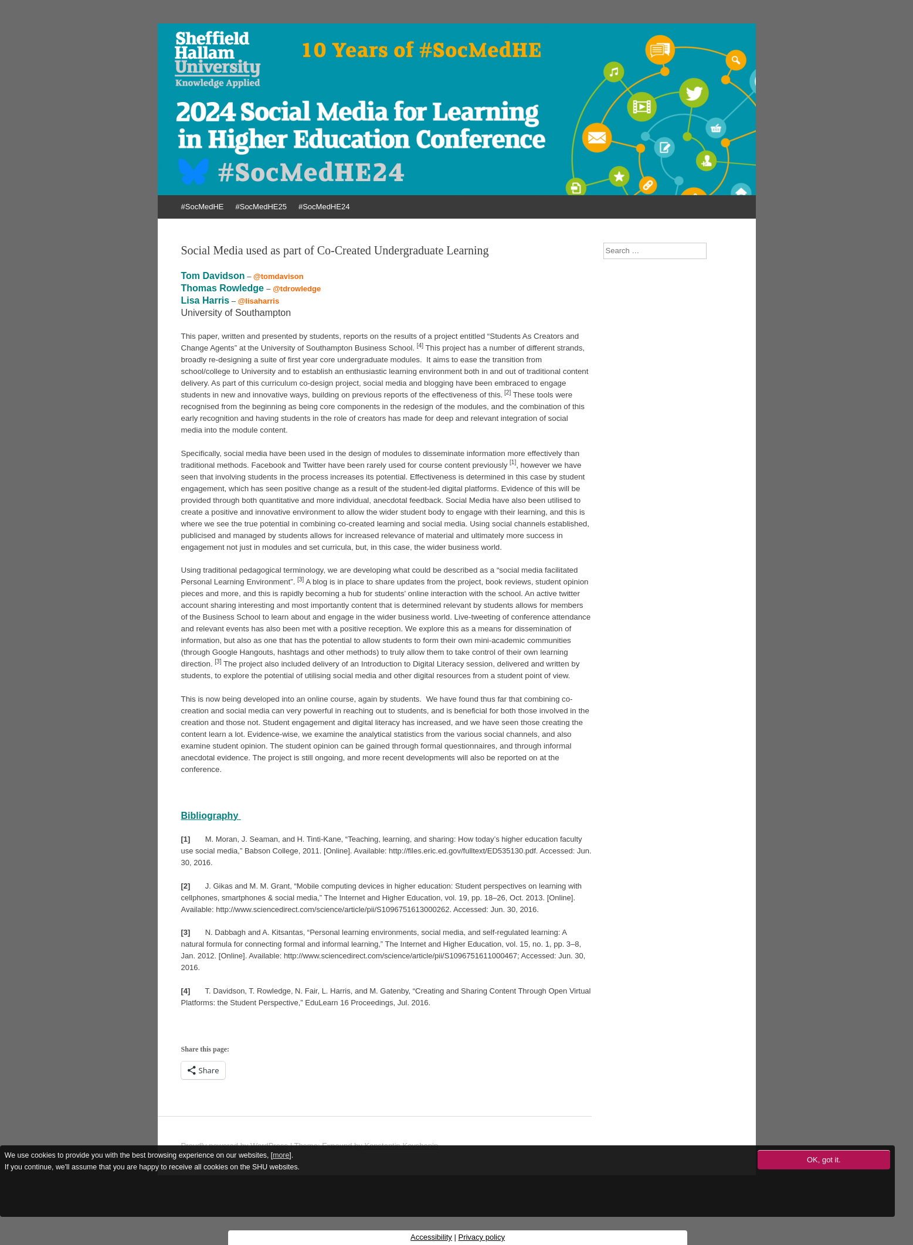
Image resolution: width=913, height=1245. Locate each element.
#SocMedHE (202, 206)
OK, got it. (824, 1159)
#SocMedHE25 (260, 206)
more (281, 1155)
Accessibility (431, 1237)
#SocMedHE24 (323, 206)
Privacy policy (481, 1237)
